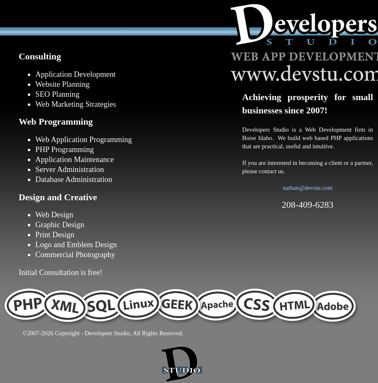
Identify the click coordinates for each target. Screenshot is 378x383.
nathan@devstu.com (308, 187)
